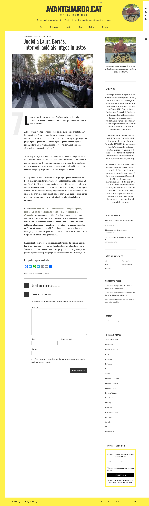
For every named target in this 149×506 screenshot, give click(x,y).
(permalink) (46, 273)
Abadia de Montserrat (111, 340)
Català (126, 502)
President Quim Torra (111, 412)
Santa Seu (108, 422)
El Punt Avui (108, 364)
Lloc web (34, 349)
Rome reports (109, 417)
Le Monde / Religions (111, 393)
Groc (80, 27)
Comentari (35, 307)
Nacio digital (109, 403)
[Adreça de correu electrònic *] (120, 462)
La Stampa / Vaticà (110, 388)
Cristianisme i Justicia (111, 349)
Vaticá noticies (109, 432)
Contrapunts (54, 27)
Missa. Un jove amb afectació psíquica (116, 230)
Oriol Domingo (28, 36)
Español (134, 502)
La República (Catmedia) (112, 378)
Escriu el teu (56, 286)
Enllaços (91, 27)
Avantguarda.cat (74, 9)
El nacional (108, 359)
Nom (34, 339)
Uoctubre (68, 27)
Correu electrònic (67, 339)
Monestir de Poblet (111, 398)
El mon (107, 354)
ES (101, 2)
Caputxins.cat (109, 345)
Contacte (105, 27)
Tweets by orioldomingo (112, 321)
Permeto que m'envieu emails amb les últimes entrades (120, 469)
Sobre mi (102, 502)
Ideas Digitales (109, 369)
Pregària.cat (108, 407)
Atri (41, 27)
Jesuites (107, 374)
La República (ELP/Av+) (111, 383)
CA (98, 2)
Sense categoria (127, 264)
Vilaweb (107, 427)
